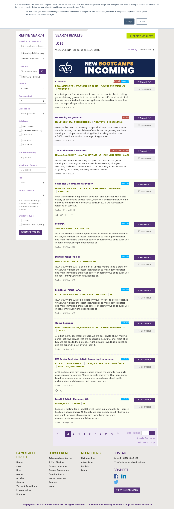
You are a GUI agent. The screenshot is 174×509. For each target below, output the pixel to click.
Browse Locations (58, 466)
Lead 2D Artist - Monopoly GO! (72, 399)
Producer (60, 81)
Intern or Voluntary (32, 130)
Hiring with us (88, 458)
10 (111, 433)
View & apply (144, 82)
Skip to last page (146, 442)
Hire (18, 470)
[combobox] (32, 195)
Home (19, 462)
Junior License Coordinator (71, 150)
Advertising (87, 462)
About (19, 474)
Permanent (28, 126)
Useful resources (57, 478)
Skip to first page (146, 438)
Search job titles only (33, 53)
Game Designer (64, 322)
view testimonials (127, 490)
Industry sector (27, 190)
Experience (24, 109)
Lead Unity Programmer (69, 117)
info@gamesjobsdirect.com (130, 462)
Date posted (25, 96)
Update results (30, 232)
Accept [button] (129, 21)
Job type (23, 121)
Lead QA (59, 223)
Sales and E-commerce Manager (74, 183)
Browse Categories (59, 470)
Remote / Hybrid (31, 76)
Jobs (18, 466)
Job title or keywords (30, 41)
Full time (27, 140)
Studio (26, 220)
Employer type (26, 216)
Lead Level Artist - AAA (68, 289)
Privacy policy (23, 490)
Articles (20, 478)
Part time (27, 144)
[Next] (117, 434)
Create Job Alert (141, 35)
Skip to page (134, 433)
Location (23, 66)
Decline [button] (142, 21)
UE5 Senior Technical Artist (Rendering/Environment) (85, 359)
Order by (132, 49)
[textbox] (20, 195)
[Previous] (58, 434)
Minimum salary (27, 152)
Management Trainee (68, 256)
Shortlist (144, 89)
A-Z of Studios (56, 462)
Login (52, 486)
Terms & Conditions (26, 486)
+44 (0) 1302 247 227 (126, 458)
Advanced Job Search (60, 458)
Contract (27, 134)
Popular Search (57, 474)
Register (53, 482)
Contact (20, 482)
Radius (22, 83)
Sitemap (20, 494)
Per (20, 178)
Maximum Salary (28, 165)
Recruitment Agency (33, 224)
